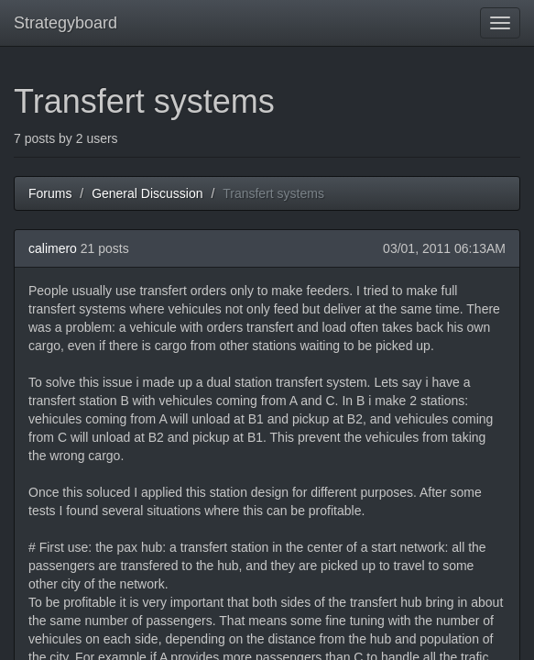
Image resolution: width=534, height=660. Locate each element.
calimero (52, 248)
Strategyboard (65, 23)
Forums (49, 193)
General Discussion (147, 193)
